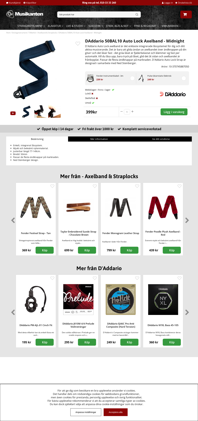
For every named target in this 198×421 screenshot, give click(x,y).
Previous (12, 219)
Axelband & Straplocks (47, 32)
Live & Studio (74, 26)
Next (186, 219)
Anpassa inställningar (85, 412)
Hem (8, 32)
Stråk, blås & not (117, 26)
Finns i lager (104, 89)
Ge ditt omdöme (161, 138)
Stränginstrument (30, 26)
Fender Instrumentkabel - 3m (109, 75)
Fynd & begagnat (145, 26)
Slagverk (94, 26)
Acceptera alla (116, 412)
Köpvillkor (31, 2)
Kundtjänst (15, 2)
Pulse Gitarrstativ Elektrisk (159, 75)
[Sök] (99, 14)
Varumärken (170, 26)
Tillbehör (32, 32)
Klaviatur (54, 26)
